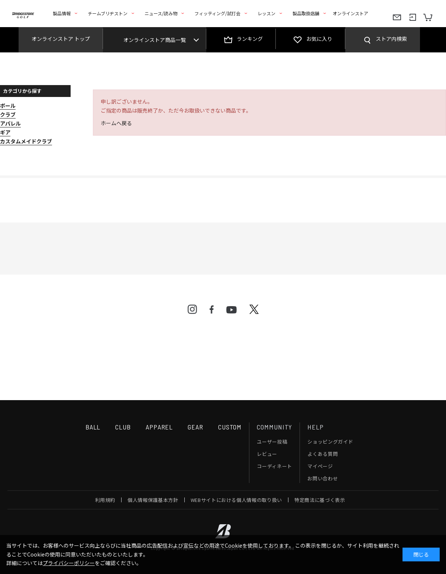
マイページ (320, 466)
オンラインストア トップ (61, 38)
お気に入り (319, 38)
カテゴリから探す (22, 90)
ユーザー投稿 (272, 441)
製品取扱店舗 (306, 13)
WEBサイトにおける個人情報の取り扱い (236, 499)
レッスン (266, 13)
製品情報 (62, 13)
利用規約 (105, 499)
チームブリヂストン (107, 13)
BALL (93, 427)
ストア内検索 (391, 38)
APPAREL (159, 427)
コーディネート (274, 466)
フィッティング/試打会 (217, 13)
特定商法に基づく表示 (319, 499)
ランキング (250, 38)
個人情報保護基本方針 (152, 499)
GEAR (195, 427)
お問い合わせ (322, 478)
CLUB (123, 427)
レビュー (267, 453)
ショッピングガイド (330, 441)
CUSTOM (230, 427)
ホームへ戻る (116, 123)
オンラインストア (350, 13)
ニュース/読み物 (161, 13)
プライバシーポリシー (69, 563)
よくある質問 (322, 453)
